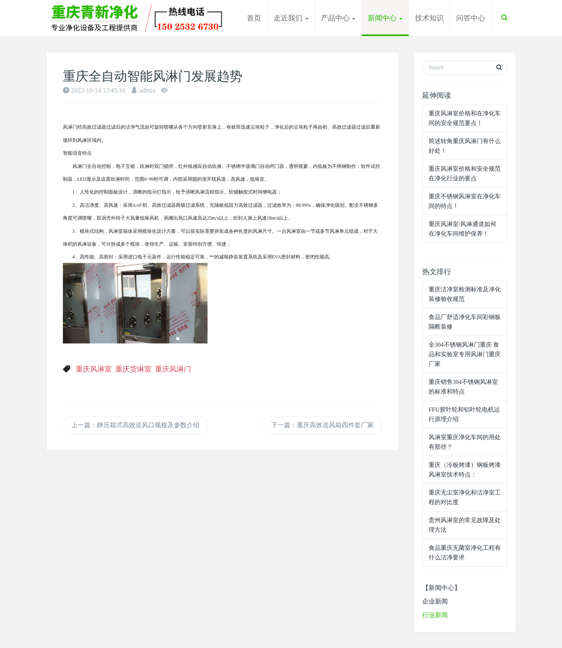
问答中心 (470, 18)
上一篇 (135, 425)
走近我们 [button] (291, 18)
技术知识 (429, 18)
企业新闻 (435, 601)
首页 (254, 18)
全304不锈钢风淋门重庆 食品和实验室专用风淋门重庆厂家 (465, 354)
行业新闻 (435, 615)
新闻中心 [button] (385, 18)
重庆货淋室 (133, 369)
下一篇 (322, 425)
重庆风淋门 (173, 369)
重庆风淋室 (94, 369)
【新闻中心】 (441, 587)
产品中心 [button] (338, 18)
